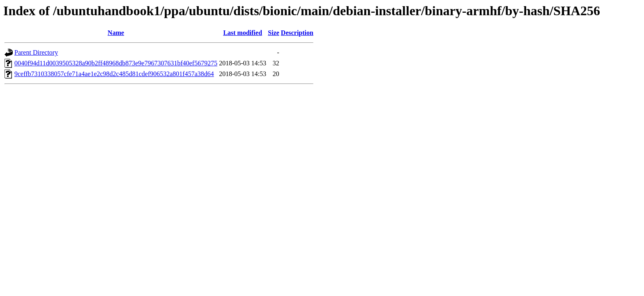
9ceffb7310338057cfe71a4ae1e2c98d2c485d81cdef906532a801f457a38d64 (114, 73)
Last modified (242, 32)
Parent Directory (36, 52)
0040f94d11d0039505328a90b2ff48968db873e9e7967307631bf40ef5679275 (115, 63)
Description (297, 32)
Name (116, 32)
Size (273, 32)
